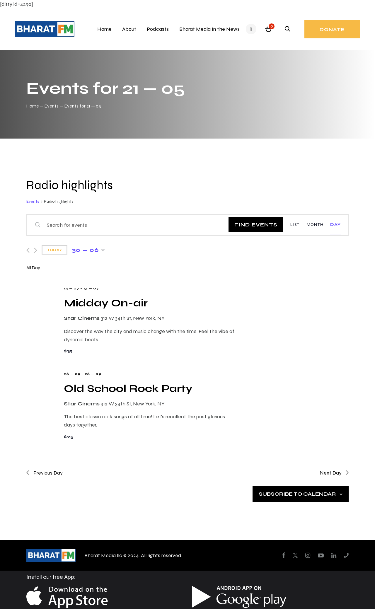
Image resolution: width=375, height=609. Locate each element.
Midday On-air (106, 302)
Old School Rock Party (128, 388)
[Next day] (35, 250)
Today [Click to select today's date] (54, 250)
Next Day (334, 473)
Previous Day (44, 473)
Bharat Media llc (103, 555)
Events (52, 106)
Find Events (255, 224)
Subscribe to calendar (297, 494)
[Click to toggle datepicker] (88, 250)
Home (32, 106)
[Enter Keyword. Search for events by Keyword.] (132, 225)
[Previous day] (28, 250)
